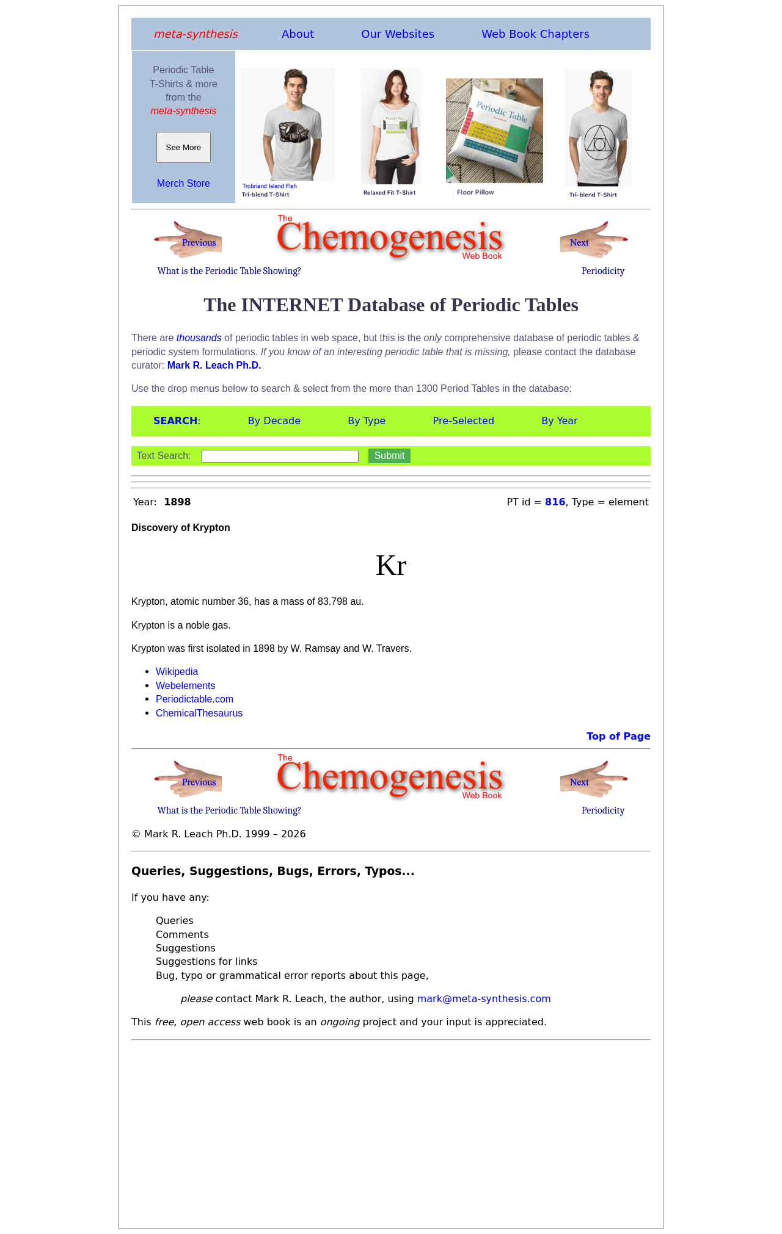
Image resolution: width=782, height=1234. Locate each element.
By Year (559, 421)
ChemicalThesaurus (199, 713)
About (298, 33)
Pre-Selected (464, 421)
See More (183, 147)
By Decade (274, 421)
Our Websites (397, 33)
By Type (367, 421)
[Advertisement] (391, 1130)
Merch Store (183, 183)
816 (555, 502)
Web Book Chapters (535, 33)
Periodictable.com (194, 699)
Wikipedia (177, 671)
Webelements (186, 685)
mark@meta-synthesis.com (484, 999)
